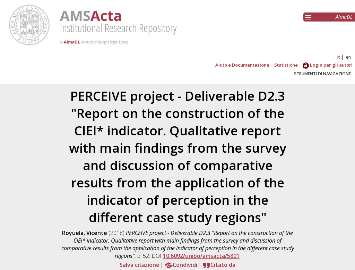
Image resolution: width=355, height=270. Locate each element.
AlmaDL (344, 17)
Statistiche (286, 65)
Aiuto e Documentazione (242, 65)
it (338, 57)
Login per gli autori (328, 65)
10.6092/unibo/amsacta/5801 (201, 256)
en (348, 57)
